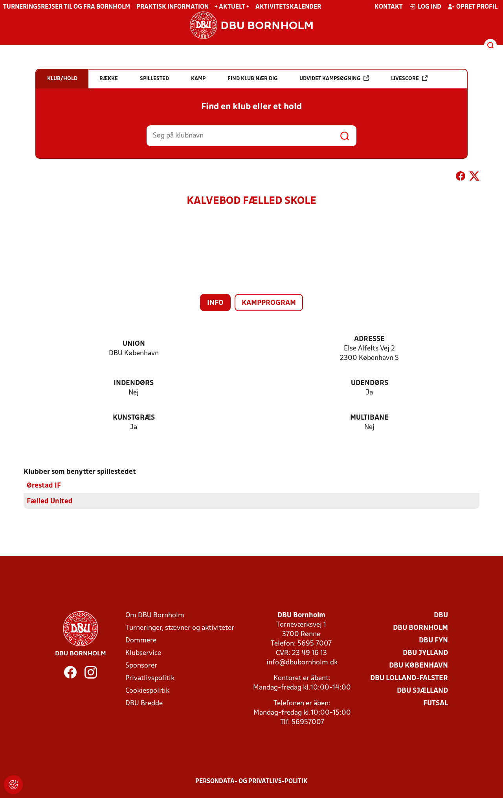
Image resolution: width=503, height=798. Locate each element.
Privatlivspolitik (149, 678)
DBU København (418, 665)
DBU (441, 615)
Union (134, 344)
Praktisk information (172, 7)
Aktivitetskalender (288, 7)
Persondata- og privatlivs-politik (251, 781)
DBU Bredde (144, 703)
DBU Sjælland (422, 690)
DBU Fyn (433, 640)
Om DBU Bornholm (154, 615)
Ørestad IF (44, 485)
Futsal (435, 703)
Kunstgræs (134, 418)
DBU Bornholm (420, 627)
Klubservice (143, 652)
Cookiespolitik (147, 690)
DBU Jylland (425, 652)
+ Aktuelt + (232, 7)
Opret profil (472, 6)
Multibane (369, 418)
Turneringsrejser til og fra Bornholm (66, 7)
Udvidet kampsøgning (334, 78)
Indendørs (134, 383)
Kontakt (388, 7)
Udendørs (369, 383)
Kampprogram (269, 303)
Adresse (369, 339)
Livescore (409, 78)
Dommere (140, 640)
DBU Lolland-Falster (409, 678)
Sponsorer (141, 665)
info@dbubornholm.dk (302, 662)
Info (215, 303)
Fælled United (50, 501)
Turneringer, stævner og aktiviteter (179, 627)
